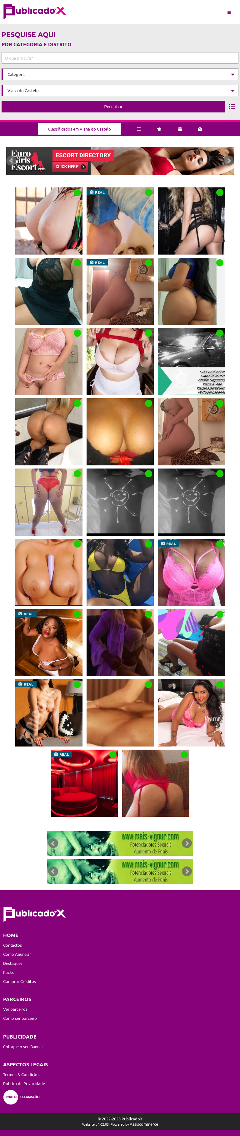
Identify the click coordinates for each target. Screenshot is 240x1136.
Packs (8, 972)
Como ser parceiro (20, 1018)
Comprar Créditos (19, 981)
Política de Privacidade (24, 1083)
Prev (11, 161)
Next (229, 161)
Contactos (12, 945)
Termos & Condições (21, 1074)
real (100, 192)
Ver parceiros (15, 1009)
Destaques (12, 963)
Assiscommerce (144, 1124)
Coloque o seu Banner (23, 1046)
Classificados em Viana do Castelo (79, 128)
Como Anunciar (17, 954)
